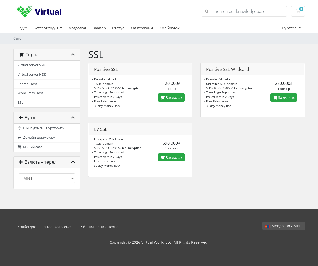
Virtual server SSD (31, 65)
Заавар (99, 27)
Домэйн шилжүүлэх (37, 137)
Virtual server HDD (32, 74)
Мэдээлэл (77, 27)
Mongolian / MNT (283, 225)
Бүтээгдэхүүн (46, 27)
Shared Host (27, 84)
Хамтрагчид (142, 27)
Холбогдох (169, 27)
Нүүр (22, 27)
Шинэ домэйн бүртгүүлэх (41, 128)
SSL (20, 102)
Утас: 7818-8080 (58, 226)
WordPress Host (30, 93)
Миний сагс (30, 147)
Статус (118, 27)
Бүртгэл (290, 27)
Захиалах (171, 97)
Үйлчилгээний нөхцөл (101, 226)
